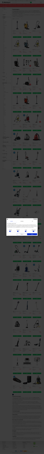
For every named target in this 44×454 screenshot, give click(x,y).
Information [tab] (22, 221)
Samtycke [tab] (11, 221)
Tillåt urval (22, 234)
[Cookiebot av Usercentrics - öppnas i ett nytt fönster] (34, 219)
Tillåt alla (32, 234)
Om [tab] (32, 221)
